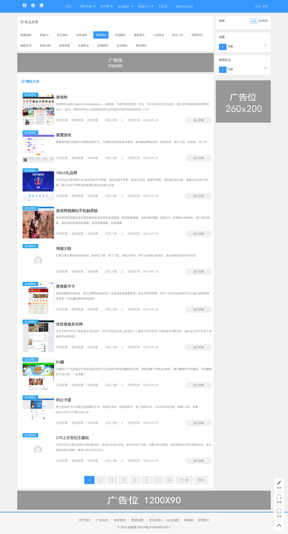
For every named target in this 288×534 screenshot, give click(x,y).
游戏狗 (61, 97)
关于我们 (85, 520)
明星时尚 (197, 35)
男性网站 (141, 45)
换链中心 (146, 6)
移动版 (188, 520)
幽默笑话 (25, 45)
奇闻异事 (64, 45)
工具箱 (162, 6)
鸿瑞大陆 (63, 248)
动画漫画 (81, 35)
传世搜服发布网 (69, 324)
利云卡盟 (63, 400)
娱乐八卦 (177, 35)
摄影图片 (139, 35)
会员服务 (125, 6)
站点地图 (173, 520)
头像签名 (83, 45)
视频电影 (25, 35)
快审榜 (263, 20)
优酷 (230, 46)
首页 (69, 6)
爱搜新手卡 (65, 286)
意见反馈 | (156, 520)
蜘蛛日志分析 (184, 6)
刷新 (254, 21)
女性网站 (122, 45)
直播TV (44, 35)
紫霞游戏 (63, 135)
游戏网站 (100, 35)
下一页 (184, 480)
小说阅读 (158, 35)
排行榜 (107, 6)
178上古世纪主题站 (72, 438)
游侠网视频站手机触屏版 (77, 211)
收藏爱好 (102, 45)
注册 (265, 6)
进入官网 (199, 120)
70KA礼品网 (66, 173)
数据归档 (137, 520)
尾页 (201, 480)
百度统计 (203, 520)
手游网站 (120, 35)
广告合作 (102, 520)
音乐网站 (62, 35)
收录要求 (120, 520)
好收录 (132, 527)
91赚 (60, 362)
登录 (258, 6)
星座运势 (45, 45)
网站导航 (88, 6)
